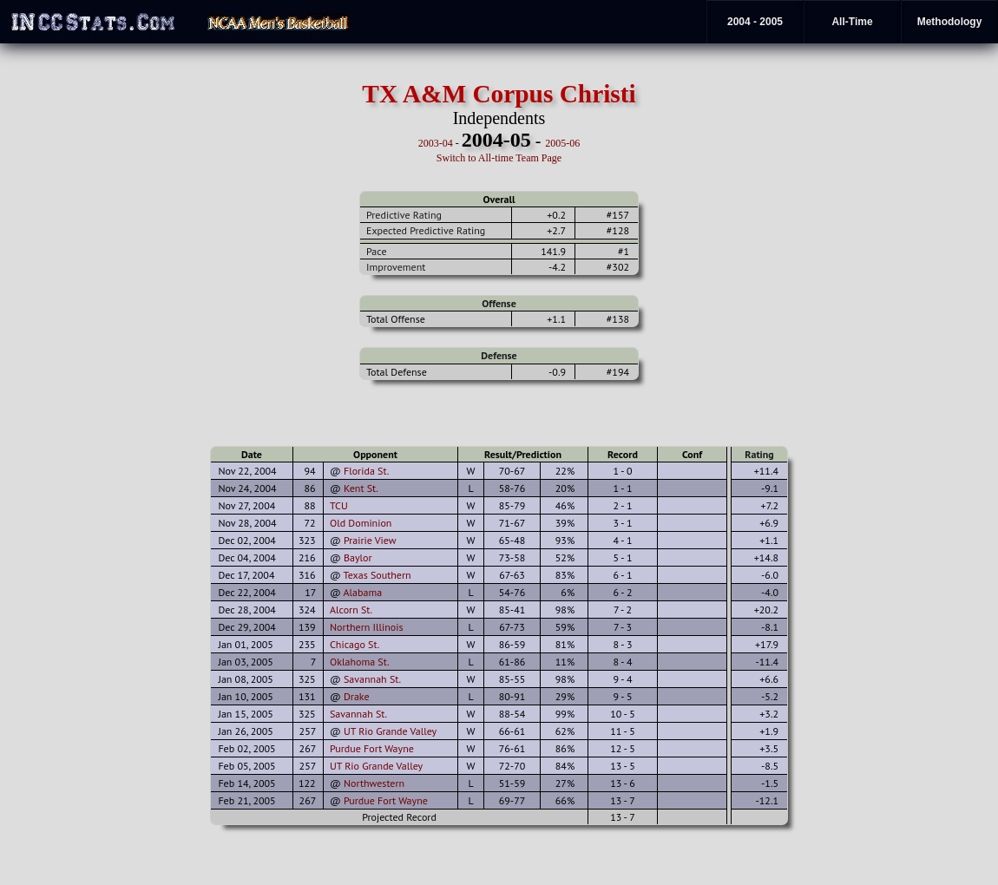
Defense (498, 355)
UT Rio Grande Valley (390, 731)
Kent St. (361, 488)
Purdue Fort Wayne (372, 748)
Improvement (395, 266)
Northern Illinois (367, 626)
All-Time (851, 22)
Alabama (363, 592)
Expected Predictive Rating (425, 230)
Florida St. (366, 470)
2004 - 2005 (755, 22)
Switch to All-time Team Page (499, 158)
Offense (498, 303)
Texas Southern (377, 574)
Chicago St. (354, 644)
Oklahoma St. (360, 661)
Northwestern (374, 783)
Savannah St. (372, 678)
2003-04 (435, 143)
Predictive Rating (404, 214)
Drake (357, 696)
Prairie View (370, 540)
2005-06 (562, 143)
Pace (376, 251)
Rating (759, 454)
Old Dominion (360, 522)
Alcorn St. (351, 609)
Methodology (949, 22)
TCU (339, 505)
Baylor (358, 557)
